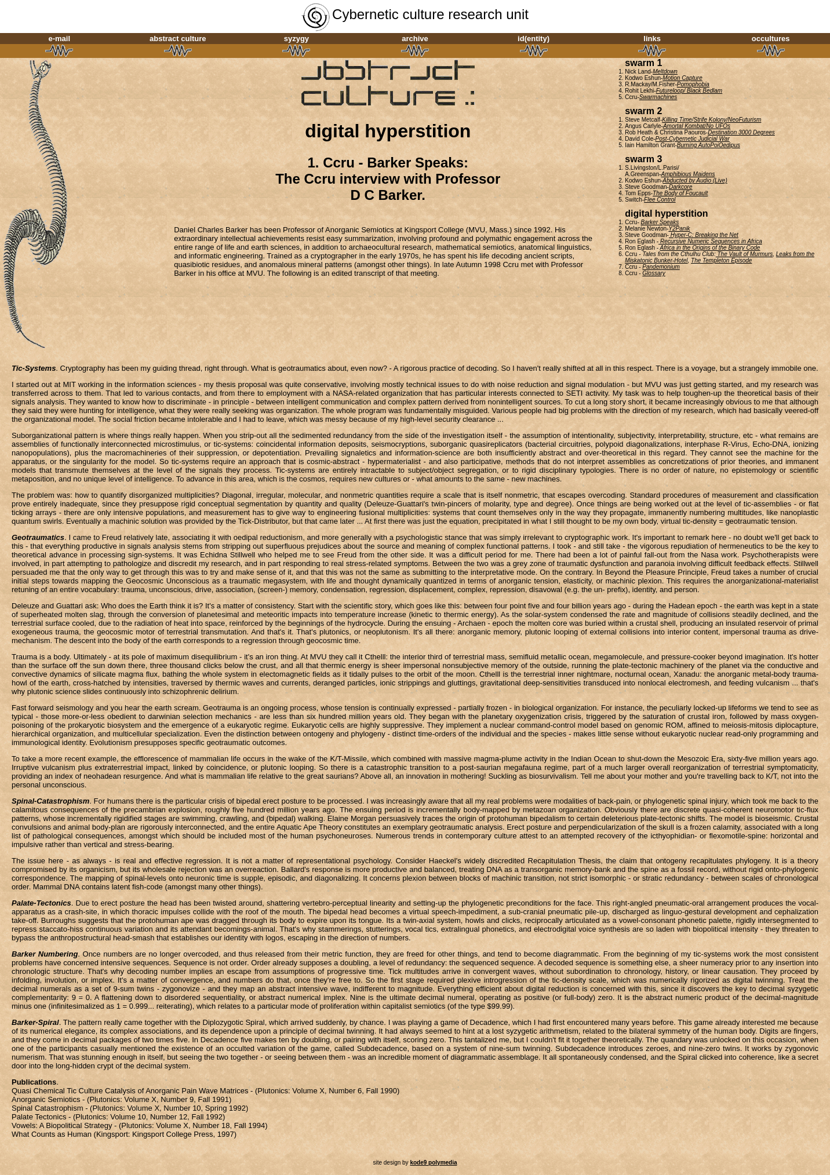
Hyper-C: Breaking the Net (703, 235)
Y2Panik (679, 228)
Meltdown (665, 71)
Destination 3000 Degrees (741, 132)
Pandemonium (660, 267)
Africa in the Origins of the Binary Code (710, 248)
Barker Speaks (660, 222)
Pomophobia (693, 84)
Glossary (653, 273)
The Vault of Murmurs (744, 254)
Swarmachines (658, 97)
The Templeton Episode (721, 260)
